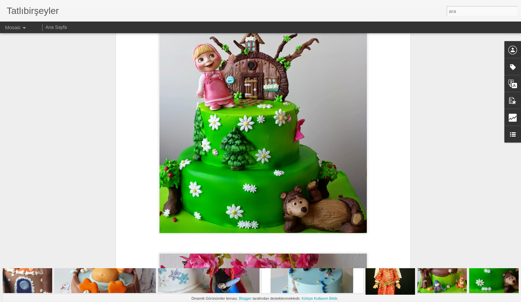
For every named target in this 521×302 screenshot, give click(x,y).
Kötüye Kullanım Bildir (319, 298)
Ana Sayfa (56, 27)
